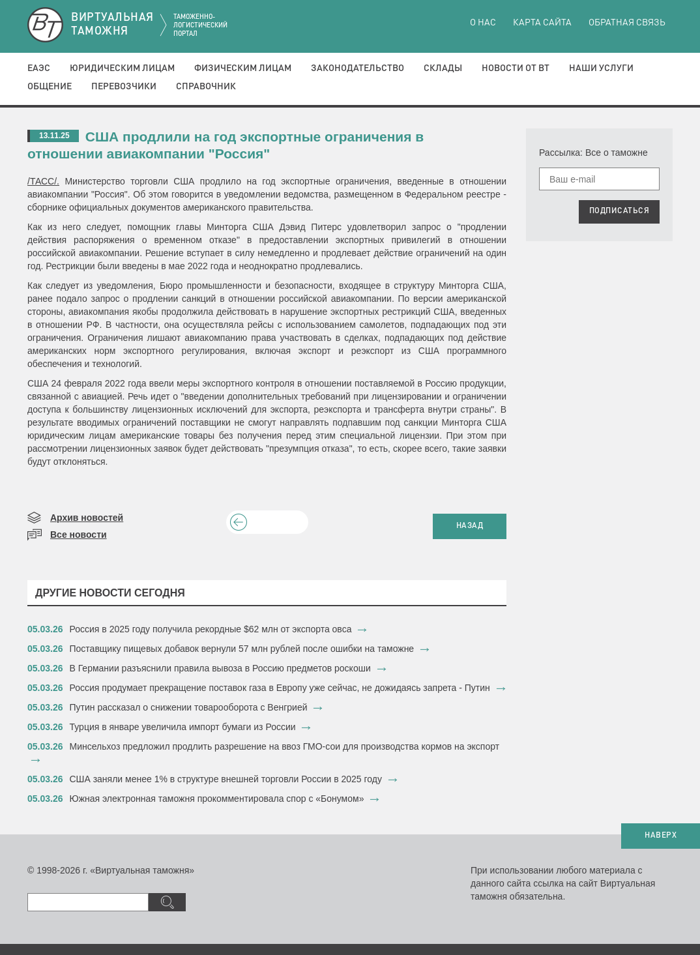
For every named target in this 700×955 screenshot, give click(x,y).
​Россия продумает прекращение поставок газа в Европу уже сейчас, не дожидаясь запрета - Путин (280, 688)
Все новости (78, 534)
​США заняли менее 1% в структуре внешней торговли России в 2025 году (226, 779)
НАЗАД (470, 526)
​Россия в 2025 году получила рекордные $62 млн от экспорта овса (211, 629)
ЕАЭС (38, 68)
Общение (49, 86)
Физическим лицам (242, 68)
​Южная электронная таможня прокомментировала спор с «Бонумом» (217, 798)
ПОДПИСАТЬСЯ (619, 211)
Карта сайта (542, 22)
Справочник (206, 86)
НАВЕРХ (661, 836)
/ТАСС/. (43, 181)
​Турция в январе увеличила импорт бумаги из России (183, 727)
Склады (443, 68)
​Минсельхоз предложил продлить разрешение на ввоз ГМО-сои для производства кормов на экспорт (285, 746)
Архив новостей (86, 517)
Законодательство (357, 68)
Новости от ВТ (515, 68)
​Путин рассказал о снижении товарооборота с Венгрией (189, 707)
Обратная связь (627, 22)
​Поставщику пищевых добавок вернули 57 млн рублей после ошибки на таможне (242, 648)
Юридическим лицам (122, 68)
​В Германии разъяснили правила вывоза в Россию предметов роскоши (220, 668)
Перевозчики (123, 86)
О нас (483, 22)
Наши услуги (601, 68)
